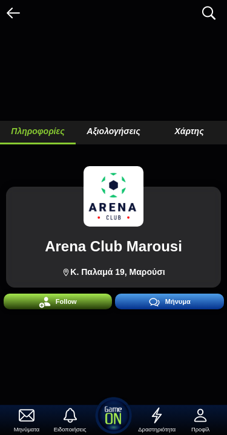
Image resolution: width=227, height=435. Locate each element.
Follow (58, 302)
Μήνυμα (169, 302)
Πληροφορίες (37, 131)
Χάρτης (188, 131)
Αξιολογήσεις (113, 131)
